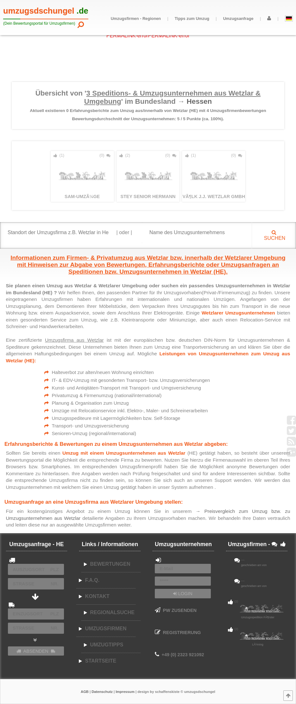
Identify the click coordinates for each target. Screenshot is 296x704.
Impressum (125, 692)
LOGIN (182, 593)
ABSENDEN (35, 651)
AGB (85, 692)
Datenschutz (102, 692)
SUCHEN (273, 235)
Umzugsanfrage (238, 18)
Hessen (199, 101)
